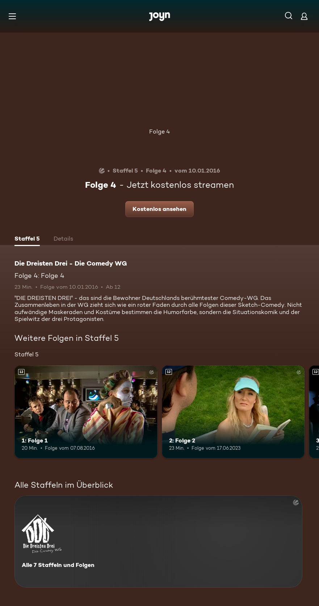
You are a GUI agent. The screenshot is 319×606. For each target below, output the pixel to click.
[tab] (27, 239)
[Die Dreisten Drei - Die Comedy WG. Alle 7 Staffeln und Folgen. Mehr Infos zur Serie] (158, 541)
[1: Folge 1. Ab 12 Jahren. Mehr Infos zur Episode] (86, 411)
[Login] (304, 16)
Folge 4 (159, 131)
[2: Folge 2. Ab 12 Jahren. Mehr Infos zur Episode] (233, 411)
